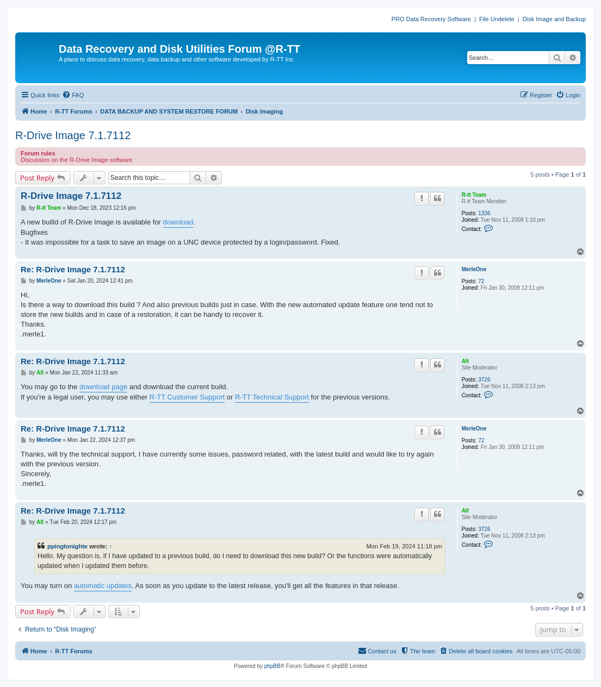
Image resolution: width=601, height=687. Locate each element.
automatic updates (103, 586)
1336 (484, 213)
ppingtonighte (67, 546)
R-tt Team (474, 195)
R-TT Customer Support (187, 397)
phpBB (272, 666)
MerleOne (474, 269)
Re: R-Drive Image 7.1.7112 (73, 269)
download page (103, 387)
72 (481, 281)
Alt (465, 361)
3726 (484, 380)
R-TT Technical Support (272, 397)
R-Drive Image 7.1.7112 (73, 135)
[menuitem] (73, 95)
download (178, 222)
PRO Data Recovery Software (431, 19)
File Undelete (497, 19)
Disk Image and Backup (554, 19)
